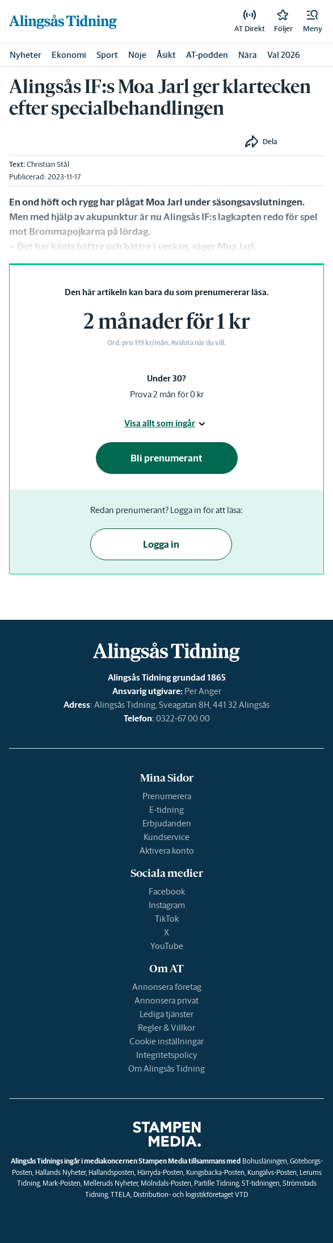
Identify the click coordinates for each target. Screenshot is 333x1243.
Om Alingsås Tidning (166, 1068)
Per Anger (202, 691)
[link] (63, 21)
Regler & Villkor (166, 1027)
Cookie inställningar (166, 1041)
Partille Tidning (216, 1183)
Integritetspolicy (166, 1054)
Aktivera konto (167, 850)
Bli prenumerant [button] (166, 458)
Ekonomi (69, 54)
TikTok (167, 918)
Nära (247, 54)
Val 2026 (283, 54)
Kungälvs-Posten (272, 1172)
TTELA (120, 1194)
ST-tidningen (261, 1183)
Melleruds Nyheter (110, 1183)
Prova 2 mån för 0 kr (167, 394)
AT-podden (207, 54)
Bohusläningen (264, 1161)
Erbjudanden (166, 823)
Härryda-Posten (160, 1172)
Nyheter (25, 54)
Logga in (161, 544)
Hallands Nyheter (60, 1172)
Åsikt (166, 54)
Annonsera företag (166, 986)
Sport (107, 54)
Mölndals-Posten (166, 1183)
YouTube (166, 945)
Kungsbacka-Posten (215, 1172)
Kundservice (166, 837)
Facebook (167, 891)
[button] (312, 21)
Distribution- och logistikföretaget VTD (190, 1194)
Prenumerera (166, 796)
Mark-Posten (62, 1183)
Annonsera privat (166, 1000)
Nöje (137, 54)
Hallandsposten (111, 1172)
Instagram (167, 905)
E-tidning (166, 809)
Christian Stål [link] (48, 164)
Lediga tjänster (166, 1014)
